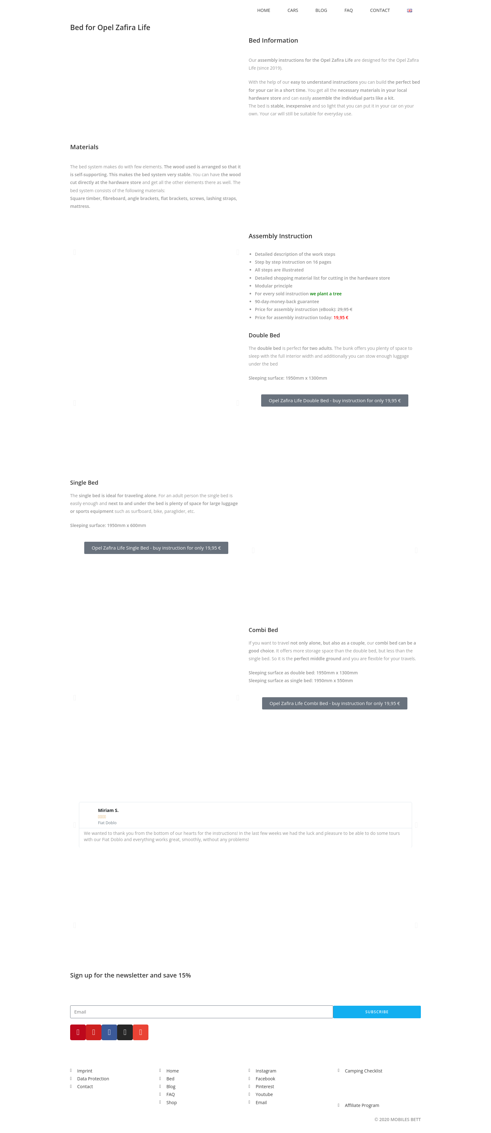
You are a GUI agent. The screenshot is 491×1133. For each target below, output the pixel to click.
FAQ (348, 10)
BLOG (321, 10)
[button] (74, 252)
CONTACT (380, 10)
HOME (264, 10)
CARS (292, 10)
